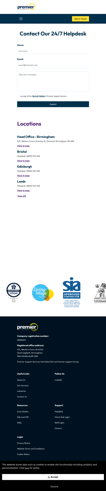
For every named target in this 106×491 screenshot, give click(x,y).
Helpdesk (59, 412)
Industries (21, 391)
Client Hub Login (62, 417)
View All (21, 196)
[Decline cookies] (53, 486)
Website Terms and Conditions (30, 449)
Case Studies (22, 412)
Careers (58, 428)
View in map (23, 145)
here (27, 468)
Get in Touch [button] (80, 18)
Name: (20, 45)
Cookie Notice (23, 454)
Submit (53, 104)
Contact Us (22, 397)
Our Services (23, 386)
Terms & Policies (38, 96)
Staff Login (59, 423)
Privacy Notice (23, 443)
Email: (20, 59)
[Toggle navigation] (21, 18)
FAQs (19, 423)
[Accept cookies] (53, 477)
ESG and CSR (23, 417)
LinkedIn (58, 380)
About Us (21, 380)
